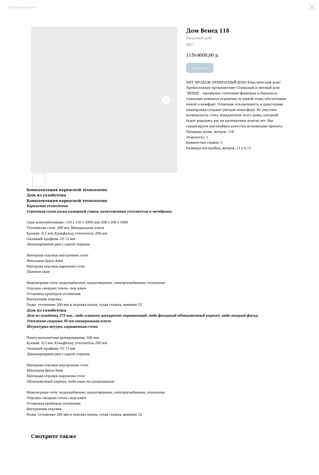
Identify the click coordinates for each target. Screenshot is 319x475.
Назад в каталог (22, 7)
